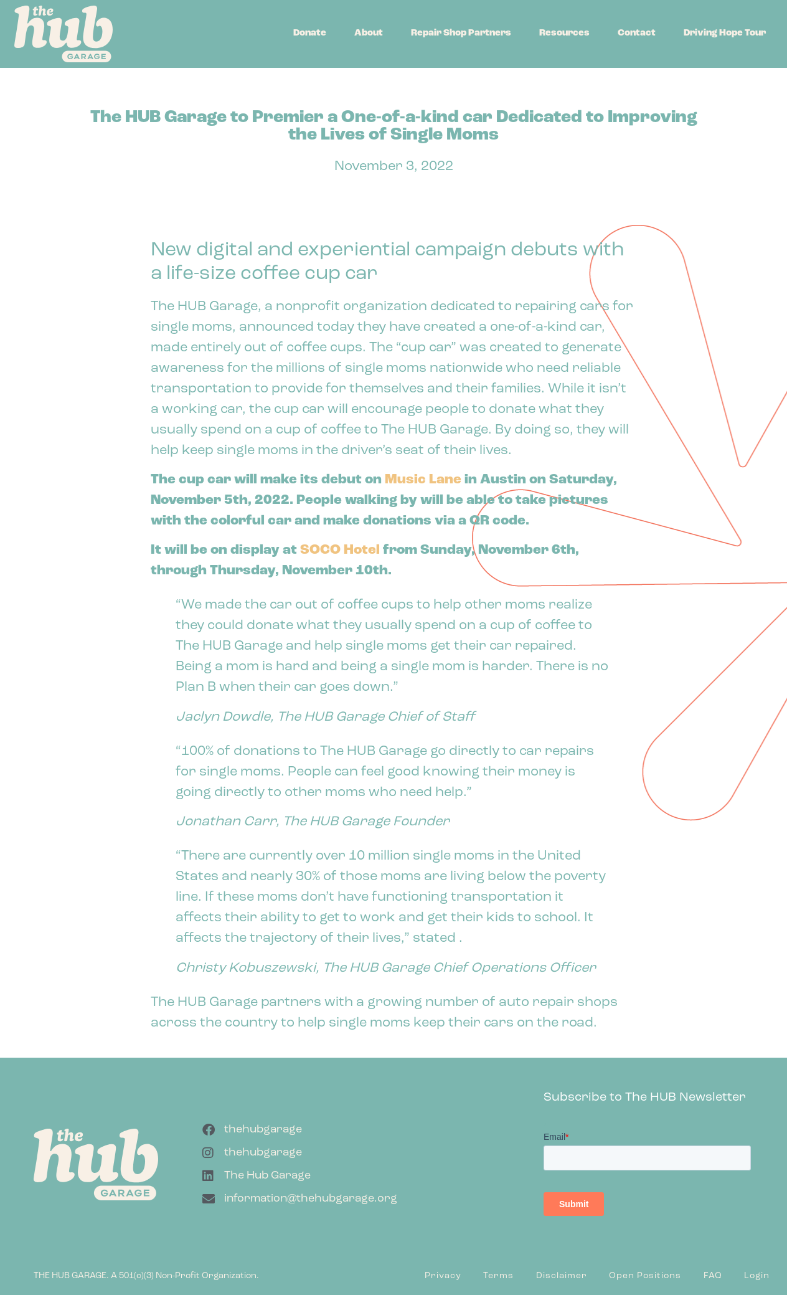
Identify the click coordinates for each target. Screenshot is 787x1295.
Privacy (443, 1276)
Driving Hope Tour (725, 33)
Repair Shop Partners (461, 33)
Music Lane (423, 480)
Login (757, 1276)
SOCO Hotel (340, 550)
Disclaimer (561, 1276)
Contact (637, 33)
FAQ (713, 1276)
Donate (309, 33)
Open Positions (645, 1276)
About (368, 33)
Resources (564, 33)
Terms (498, 1276)
